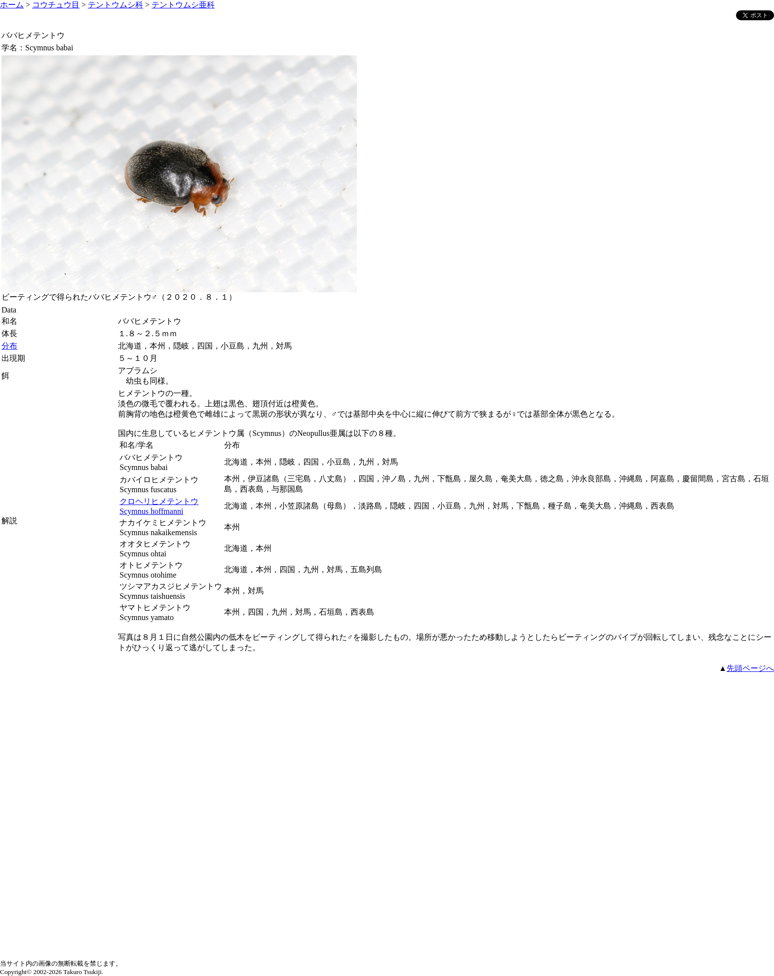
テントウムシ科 (115, 4)
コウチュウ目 (55, 4)
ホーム (12, 4)
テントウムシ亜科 (183, 4)
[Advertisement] (387, 743)
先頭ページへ (750, 668)
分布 (9, 346)
